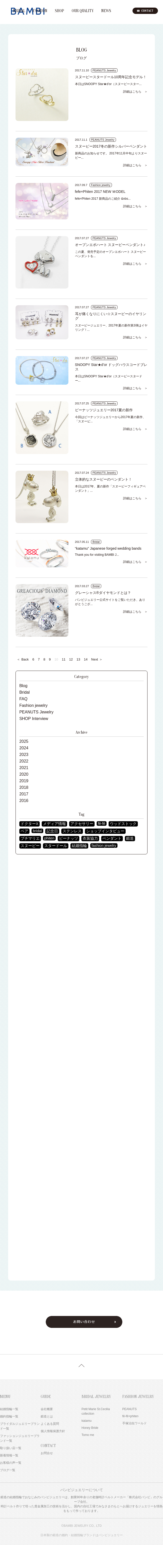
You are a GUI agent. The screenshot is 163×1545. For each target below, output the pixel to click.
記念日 (52, 831)
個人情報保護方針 (53, 1431)
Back (23, 659)
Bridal (24, 692)
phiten (49, 838)
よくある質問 (50, 1424)
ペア (24, 831)
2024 (23, 748)
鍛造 (130, 838)
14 (85, 659)
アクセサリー (81, 824)
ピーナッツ (68, 838)
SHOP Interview (33, 718)
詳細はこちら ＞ (135, 91)
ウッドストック (123, 824)
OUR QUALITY (83, 11)
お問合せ (47, 1453)
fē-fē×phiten (130, 1416)
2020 (23, 774)
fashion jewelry (104, 845)
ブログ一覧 (7, 1470)
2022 (23, 761)
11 (63, 659)
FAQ (23, 699)
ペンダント (112, 838)
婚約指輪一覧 (9, 1416)
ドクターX (29, 824)
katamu (87, 1421)
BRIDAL (19, 11)
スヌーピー (30, 846)
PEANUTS (129, 1409)
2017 (23, 794)
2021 (23, 768)
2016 (23, 800)
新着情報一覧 (9, 1455)
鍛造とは (47, 1416)
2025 (23, 741)
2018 (23, 787)
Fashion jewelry (33, 705)
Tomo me (88, 1435)
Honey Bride (90, 1428)
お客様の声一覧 (10, 1463)
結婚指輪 (79, 846)
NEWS (106, 11)
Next (97, 659)
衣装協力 (90, 838)
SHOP (59, 11)
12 (71, 659)
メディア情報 (54, 824)
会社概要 (47, 1409)
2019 (23, 781)
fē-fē (101, 823)
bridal (37, 831)
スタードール (55, 846)
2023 (23, 754)
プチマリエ (30, 838)
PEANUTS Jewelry (36, 712)
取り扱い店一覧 (10, 1448)
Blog (23, 686)
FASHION (40, 11)
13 (78, 659)
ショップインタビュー (105, 831)
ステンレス (72, 831)
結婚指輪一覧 (9, 1409)
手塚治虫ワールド (134, 1423)
